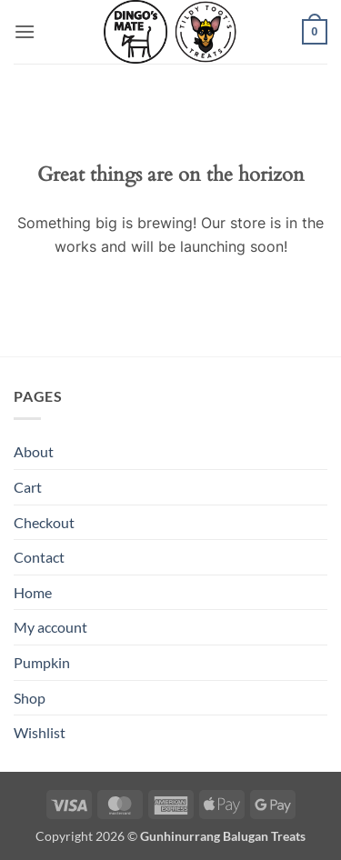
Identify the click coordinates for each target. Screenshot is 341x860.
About (34, 451)
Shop (29, 697)
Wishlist (39, 732)
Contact (39, 556)
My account (50, 626)
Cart (28, 486)
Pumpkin (42, 662)
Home (33, 592)
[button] (24, 31)
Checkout (44, 522)
